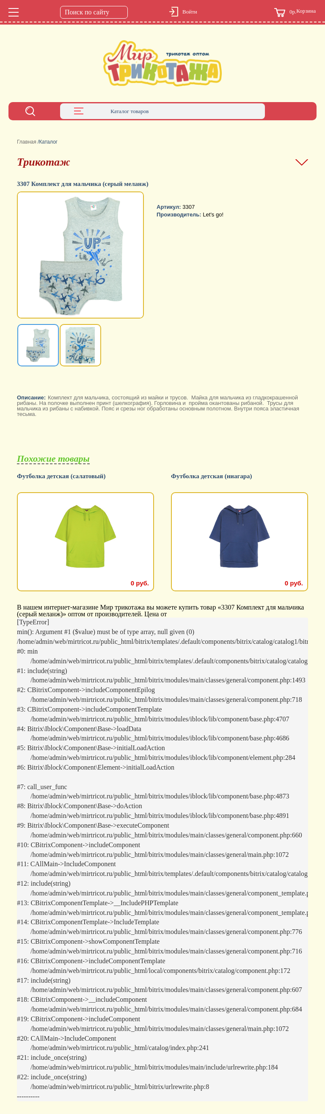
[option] (81, 255)
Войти (189, 11)
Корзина (295, 12)
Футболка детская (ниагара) (211, 476)
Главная (26, 142)
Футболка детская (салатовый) (61, 476)
